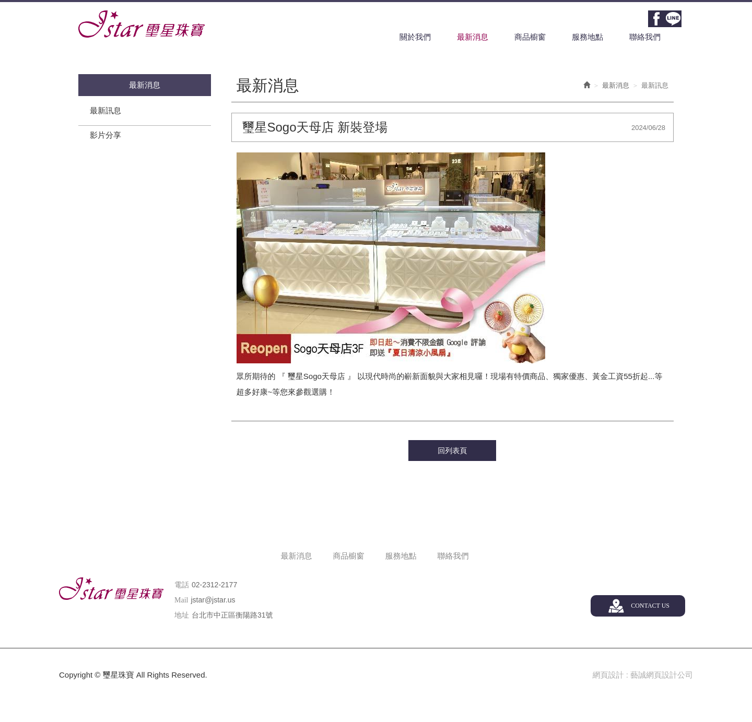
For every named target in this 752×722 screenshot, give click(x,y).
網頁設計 (608, 674)
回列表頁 (452, 450)
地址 (181, 615)
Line (673, 18)
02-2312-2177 (214, 585)
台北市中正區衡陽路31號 (232, 615)
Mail (181, 600)
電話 (181, 585)
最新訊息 (105, 110)
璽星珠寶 (141, 24)
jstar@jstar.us (213, 600)
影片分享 (105, 135)
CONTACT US (650, 605)
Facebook (656, 18)
